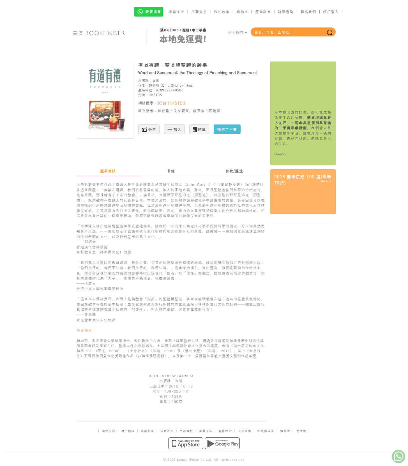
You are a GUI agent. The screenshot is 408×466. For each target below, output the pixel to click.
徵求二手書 (227, 129)
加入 (174, 129)
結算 (199, 129)
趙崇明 (154, 85)
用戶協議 (128, 431)
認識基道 (147, 431)
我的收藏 (222, 11)
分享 (149, 129)
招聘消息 (199, 11)
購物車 (242, 11)
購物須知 (108, 431)
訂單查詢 (286, 11)
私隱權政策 (265, 431)
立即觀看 (244, 431)
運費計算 (263, 11)
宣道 (155, 80)
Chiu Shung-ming (177, 85)
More (326, 181)
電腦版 (285, 431)
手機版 (301, 431)
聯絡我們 (308, 11)
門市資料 (186, 431)
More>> (281, 154)
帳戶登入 (331, 11)
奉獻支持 (176, 11)
